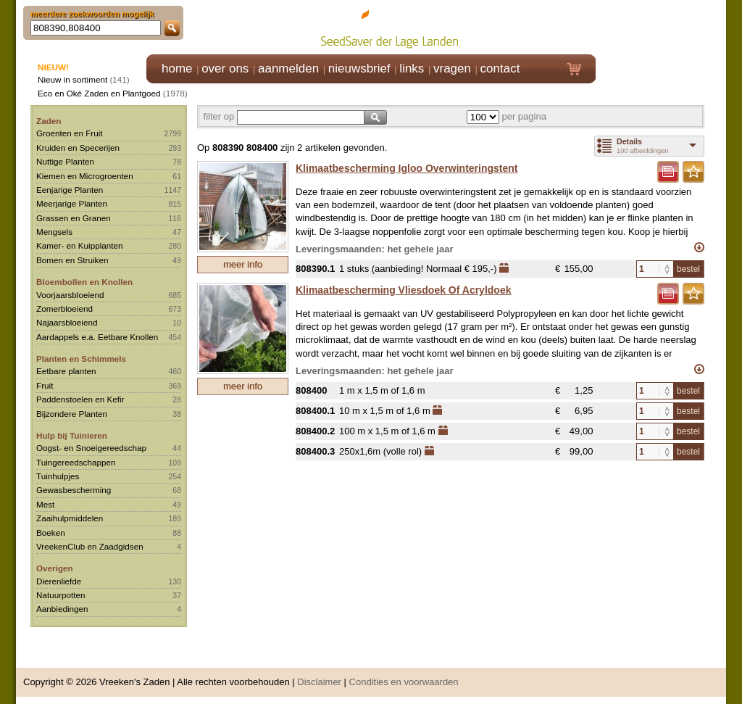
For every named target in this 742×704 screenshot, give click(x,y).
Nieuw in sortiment (72, 79)
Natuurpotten (61, 595)
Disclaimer (319, 681)
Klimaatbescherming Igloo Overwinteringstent (407, 168)
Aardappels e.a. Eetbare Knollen (97, 336)
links (411, 68)
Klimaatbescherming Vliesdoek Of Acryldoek (403, 290)
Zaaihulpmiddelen (69, 518)
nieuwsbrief (359, 68)
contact (500, 68)
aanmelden (288, 68)
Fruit (44, 385)
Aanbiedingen (62, 608)
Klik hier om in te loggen (661, 26)
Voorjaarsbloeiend (70, 294)
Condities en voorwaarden (404, 681)
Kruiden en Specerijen (78, 147)
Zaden (48, 120)
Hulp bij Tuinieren (71, 435)
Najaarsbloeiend (66, 322)
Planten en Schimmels (81, 358)
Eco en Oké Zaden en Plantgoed (99, 93)
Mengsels (54, 231)
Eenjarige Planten (69, 189)
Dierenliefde (58, 581)
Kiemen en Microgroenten (84, 176)
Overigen (54, 568)
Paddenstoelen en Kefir (80, 399)
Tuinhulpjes (57, 476)
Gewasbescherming (73, 489)
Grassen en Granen (73, 218)
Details (629, 141)
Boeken (50, 532)
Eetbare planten (66, 371)
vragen (452, 68)
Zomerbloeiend (64, 308)
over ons (225, 68)
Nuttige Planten (65, 161)
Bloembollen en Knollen (84, 281)
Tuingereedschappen (75, 462)
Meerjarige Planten (71, 203)
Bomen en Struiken (72, 260)
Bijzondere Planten (71, 413)
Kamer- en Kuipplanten (79, 245)
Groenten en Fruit (69, 133)
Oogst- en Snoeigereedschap (91, 447)
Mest (45, 504)
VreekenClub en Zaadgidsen (89, 546)
